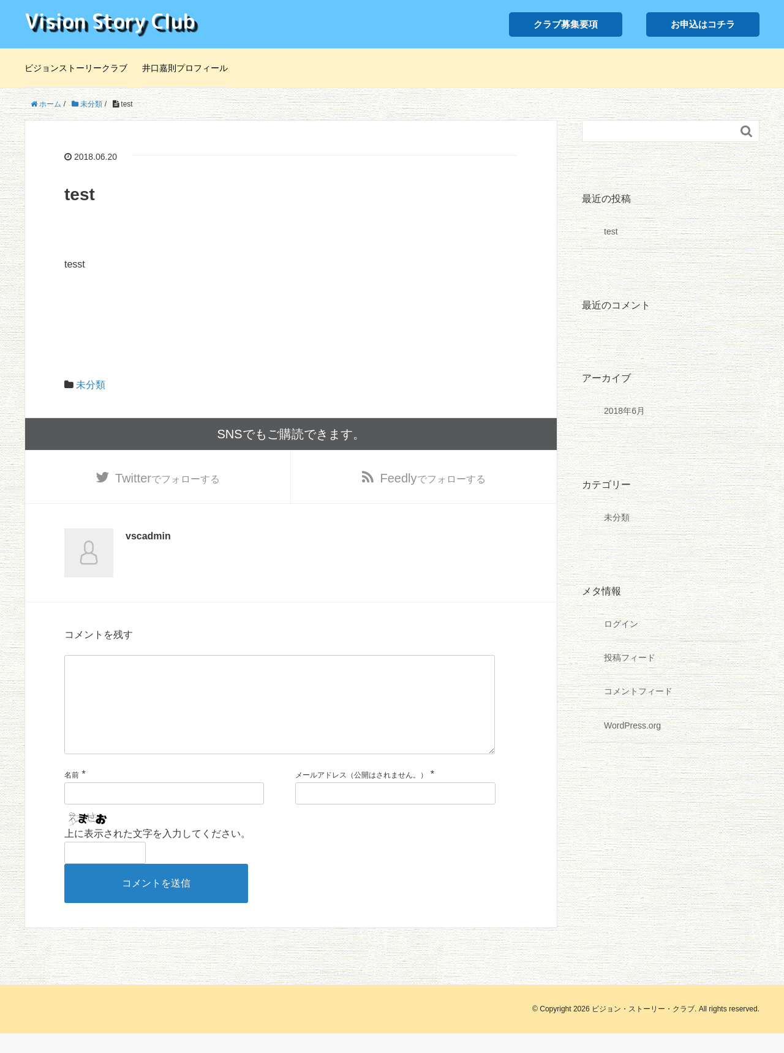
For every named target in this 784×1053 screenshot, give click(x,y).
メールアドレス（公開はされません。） (361, 794)
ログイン (621, 624)
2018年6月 (624, 411)
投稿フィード (629, 657)
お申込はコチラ (703, 24)
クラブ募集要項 (565, 24)
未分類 (90, 385)
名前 (71, 794)
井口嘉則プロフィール (185, 68)
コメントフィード (638, 691)
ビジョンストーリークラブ (75, 68)
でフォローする (167, 478)
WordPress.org (632, 725)
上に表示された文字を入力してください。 (157, 853)
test (611, 231)
